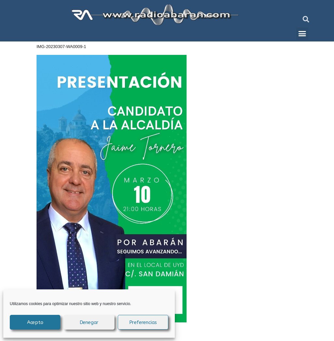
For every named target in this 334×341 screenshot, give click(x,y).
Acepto (35, 322)
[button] (305, 19)
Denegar (89, 322)
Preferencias (143, 322)
